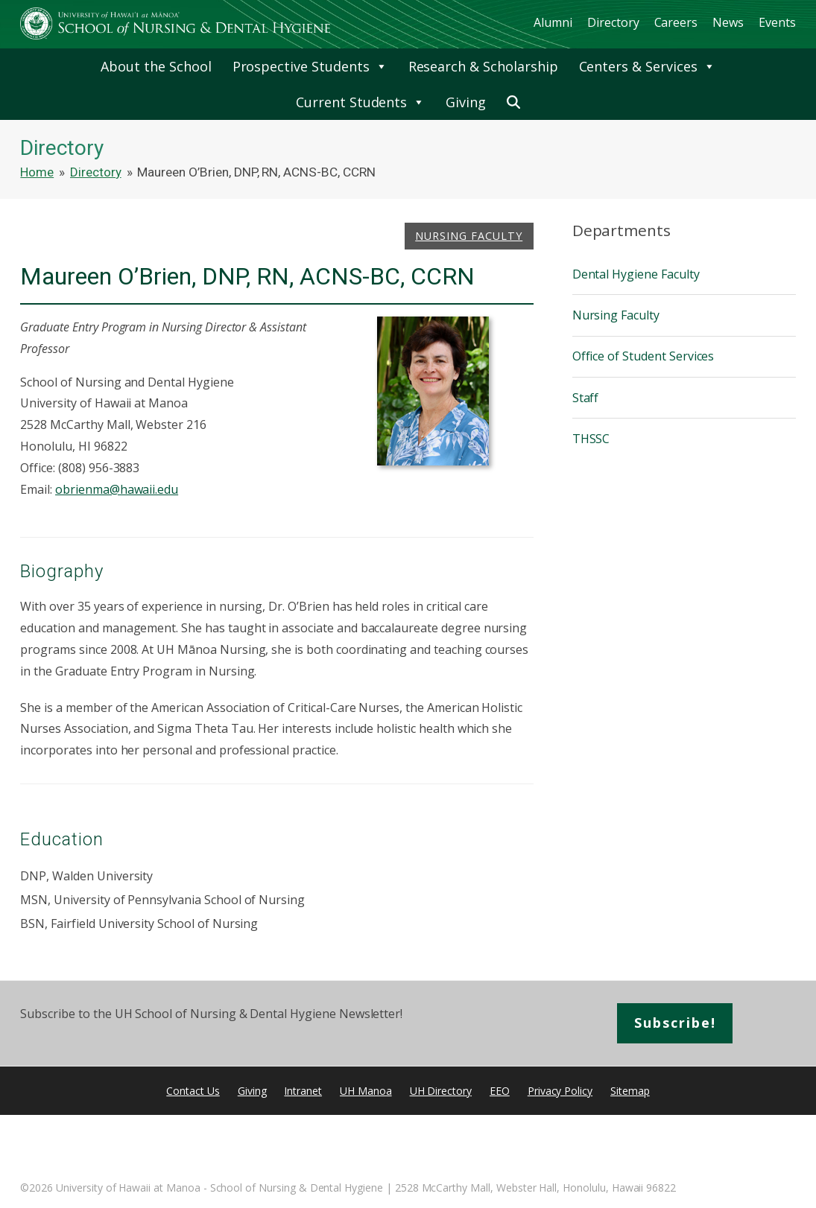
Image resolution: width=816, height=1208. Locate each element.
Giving (466, 102)
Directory (613, 22)
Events (777, 22)
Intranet (303, 1091)
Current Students (360, 102)
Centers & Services (647, 66)
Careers (676, 22)
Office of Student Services (643, 356)
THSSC (591, 438)
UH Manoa (366, 1091)
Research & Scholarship (483, 66)
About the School (156, 66)
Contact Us (193, 1091)
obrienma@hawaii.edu (116, 489)
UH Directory (441, 1091)
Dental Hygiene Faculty (636, 274)
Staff (585, 398)
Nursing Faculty (468, 236)
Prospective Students (310, 66)
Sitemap (630, 1091)
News (728, 22)
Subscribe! (675, 1022)
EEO (500, 1091)
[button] (513, 102)
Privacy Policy (560, 1091)
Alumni (553, 22)
